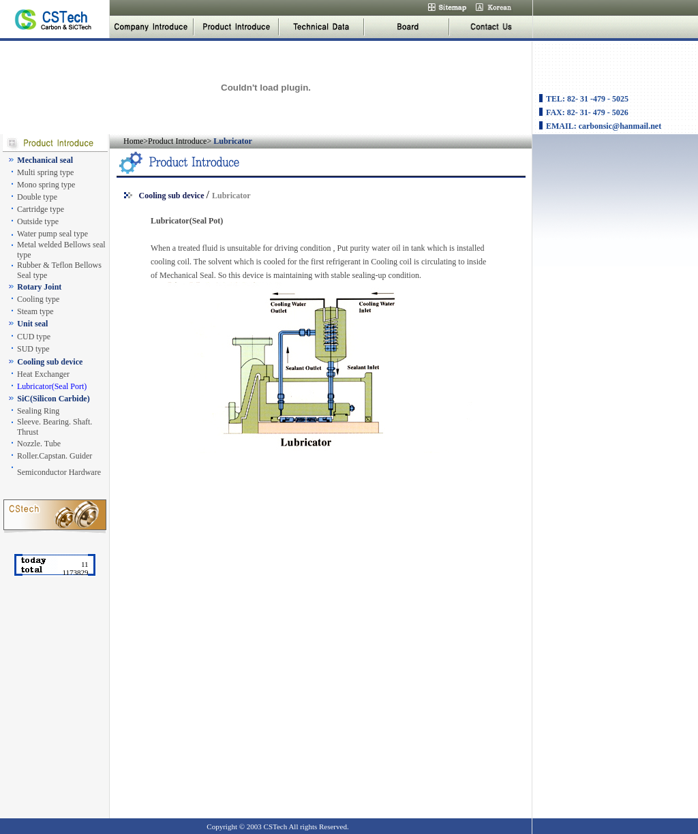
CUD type (33, 336)
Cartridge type (40, 209)
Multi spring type (45, 172)
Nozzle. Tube (39, 443)
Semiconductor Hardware (59, 472)
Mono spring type (46, 184)
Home (133, 141)
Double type (37, 197)
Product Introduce (177, 141)
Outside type (38, 221)
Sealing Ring (38, 411)
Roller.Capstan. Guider (54, 456)
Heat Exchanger (43, 374)
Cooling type (38, 299)
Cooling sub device (171, 195)
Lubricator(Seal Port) (52, 386)
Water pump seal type (52, 233)
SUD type (33, 349)
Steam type (35, 311)
